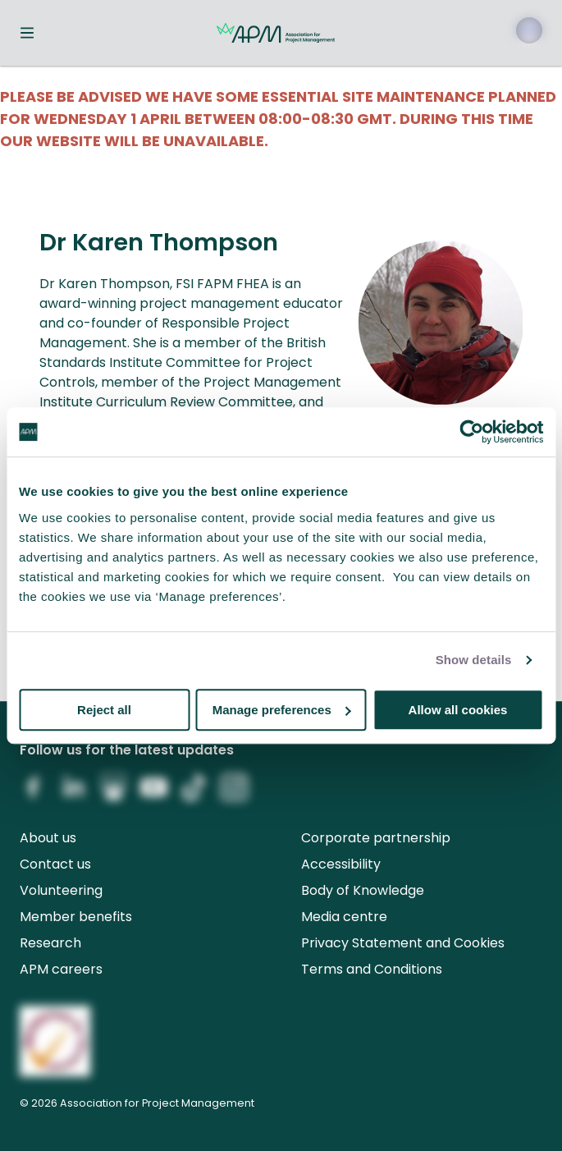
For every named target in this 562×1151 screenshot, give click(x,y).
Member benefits (76, 916)
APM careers (61, 969)
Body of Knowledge (362, 890)
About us (48, 837)
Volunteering (61, 890)
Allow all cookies (458, 710)
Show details (474, 660)
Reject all (104, 710)
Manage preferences (281, 710)
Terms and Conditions (371, 969)
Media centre (344, 916)
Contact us (55, 864)
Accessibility (341, 864)
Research (50, 942)
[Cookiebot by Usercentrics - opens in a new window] (471, 432)
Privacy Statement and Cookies (403, 942)
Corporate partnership (375, 837)
